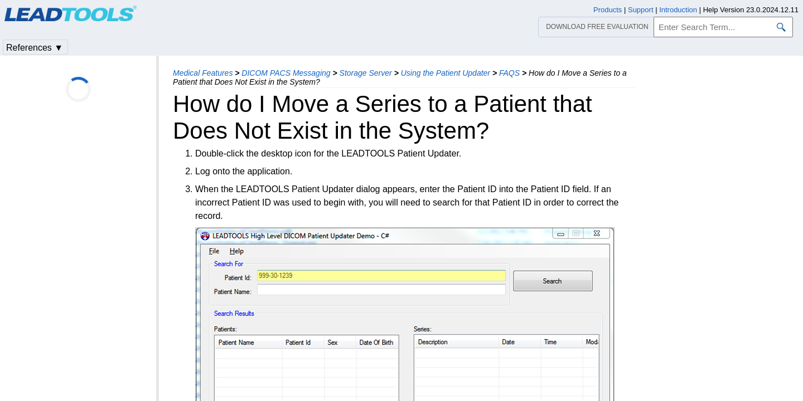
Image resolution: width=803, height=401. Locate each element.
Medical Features (203, 73)
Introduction (678, 10)
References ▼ (34, 47)
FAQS (509, 73)
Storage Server (366, 73)
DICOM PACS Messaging (285, 73)
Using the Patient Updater (445, 73)
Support (641, 10)
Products (607, 10)
